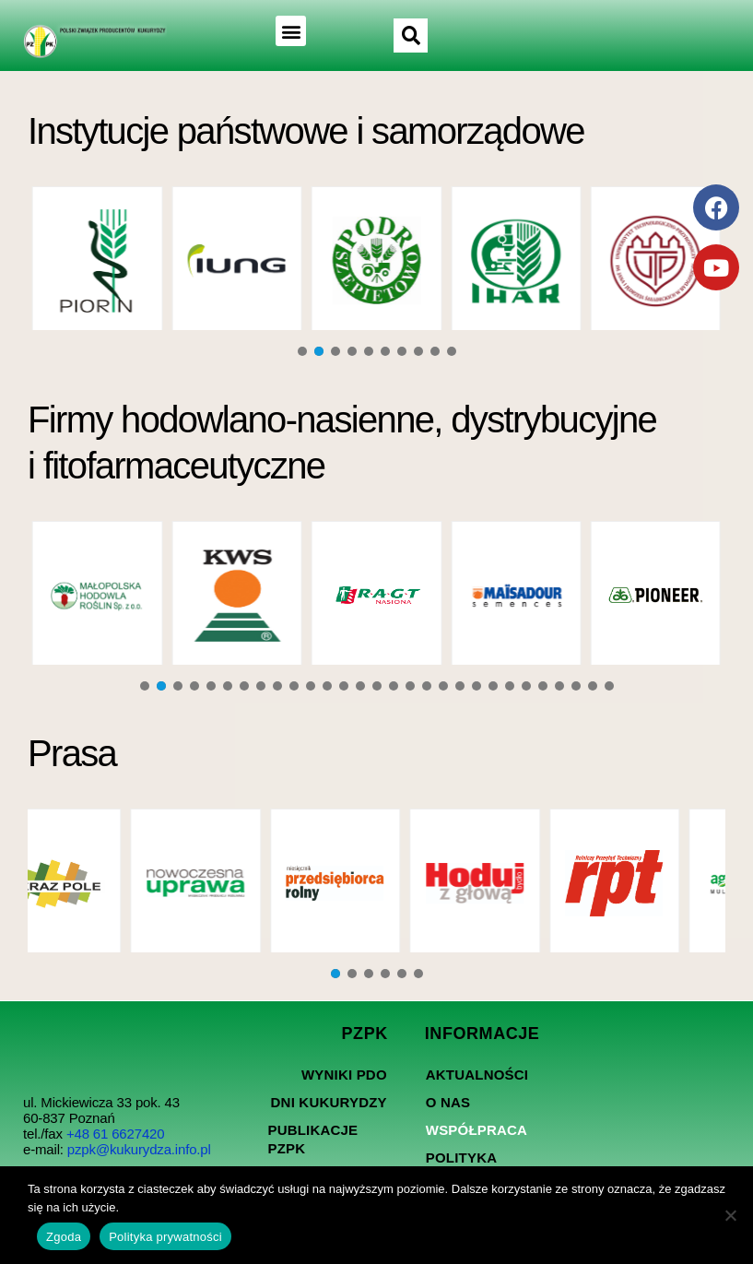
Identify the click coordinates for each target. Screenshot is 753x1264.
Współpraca (476, 1130)
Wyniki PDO (344, 1074)
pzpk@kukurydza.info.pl (139, 1149)
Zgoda (63, 1237)
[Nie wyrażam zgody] (730, 1215)
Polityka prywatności (165, 1237)
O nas (448, 1102)
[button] (289, 31)
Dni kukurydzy (329, 1102)
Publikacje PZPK (312, 1139)
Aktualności (477, 1074)
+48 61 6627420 (115, 1133)
